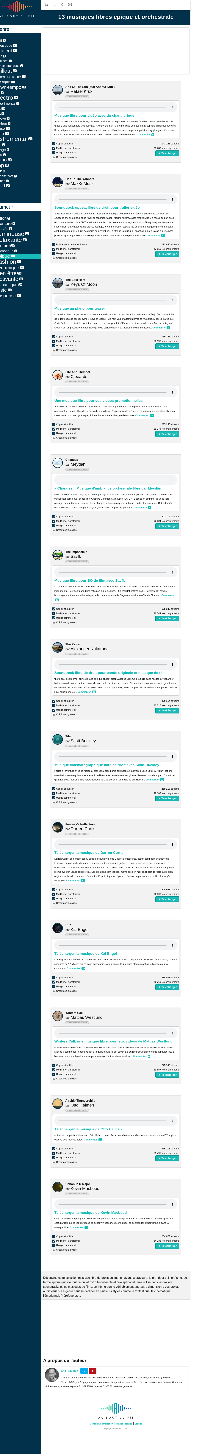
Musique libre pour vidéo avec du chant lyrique (101, 115)
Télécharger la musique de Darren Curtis (95, 853)
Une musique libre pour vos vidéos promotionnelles (105, 401)
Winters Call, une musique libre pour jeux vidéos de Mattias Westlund (120, 1041)
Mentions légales (130, 1424)
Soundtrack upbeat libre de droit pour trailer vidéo (103, 207)
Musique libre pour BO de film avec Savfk (96, 580)
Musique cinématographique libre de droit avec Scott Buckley (113, 765)
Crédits (144, 1424)
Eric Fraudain (75, 1370)
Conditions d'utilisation (108, 1424)
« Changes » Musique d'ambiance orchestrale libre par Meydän (114, 488)
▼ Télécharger (174, 153)
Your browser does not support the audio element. (122, 107)
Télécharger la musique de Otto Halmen (94, 1129)
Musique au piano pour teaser (86, 308)
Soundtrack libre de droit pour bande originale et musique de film (116, 673)
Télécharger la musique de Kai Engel (92, 954)
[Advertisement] (122, 51)
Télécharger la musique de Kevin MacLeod (97, 1213)
